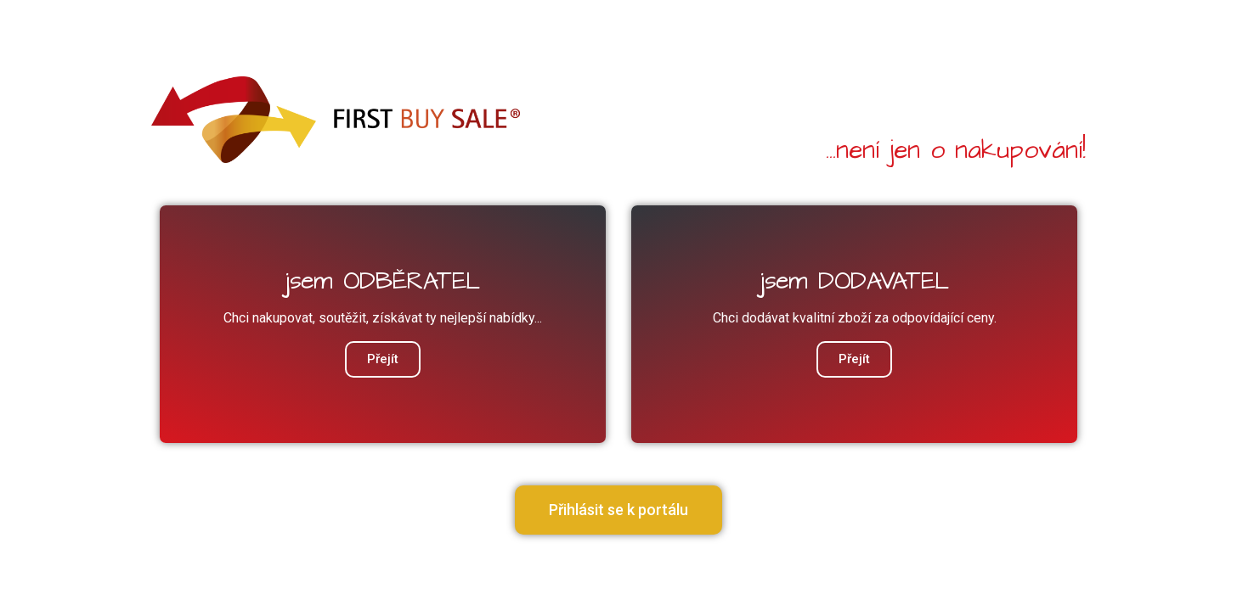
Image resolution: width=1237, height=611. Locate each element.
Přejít (854, 359)
